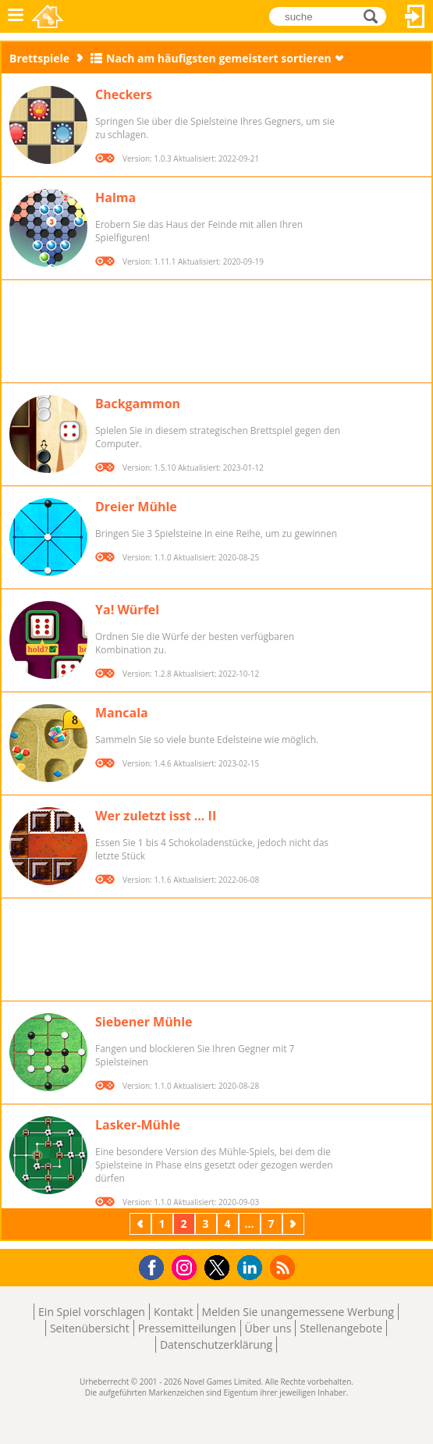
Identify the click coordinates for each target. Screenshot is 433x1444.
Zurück (142, 1223)
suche (375, 15)
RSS (284, 1267)
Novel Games (47, 16)
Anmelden (415, 16)
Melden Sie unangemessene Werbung (298, 1311)
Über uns (268, 1328)
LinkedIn (252, 1268)
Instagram (186, 1266)
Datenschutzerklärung (216, 1344)
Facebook (155, 1265)
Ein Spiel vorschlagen (91, 1311)
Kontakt (173, 1311)
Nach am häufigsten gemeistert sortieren (219, 58)
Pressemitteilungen (187, 1328)
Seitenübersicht (90, 1328)
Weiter (295, 1223)
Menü (15, 16)
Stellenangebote (341, 1328)
